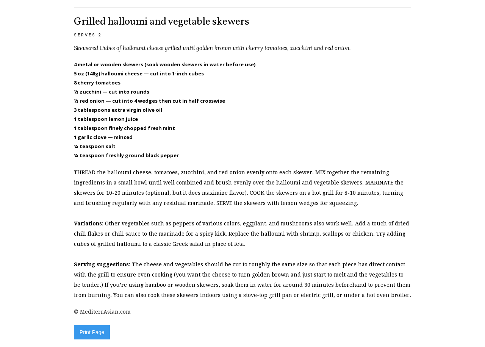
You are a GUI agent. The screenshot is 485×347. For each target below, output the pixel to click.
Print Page (92, 332)
